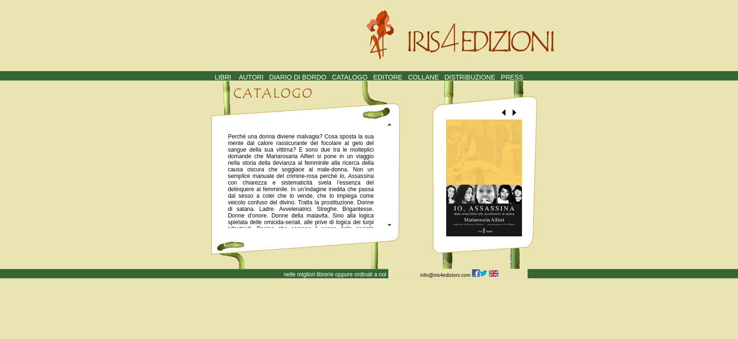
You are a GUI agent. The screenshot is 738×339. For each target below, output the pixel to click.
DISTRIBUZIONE (469, 77)
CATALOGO (350, 77)
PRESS (512, 77)
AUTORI (251, 77)
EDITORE (387, 77)
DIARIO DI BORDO (297, 77)
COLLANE (423, 77)
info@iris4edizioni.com (446, 275)
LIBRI (223, 77)
